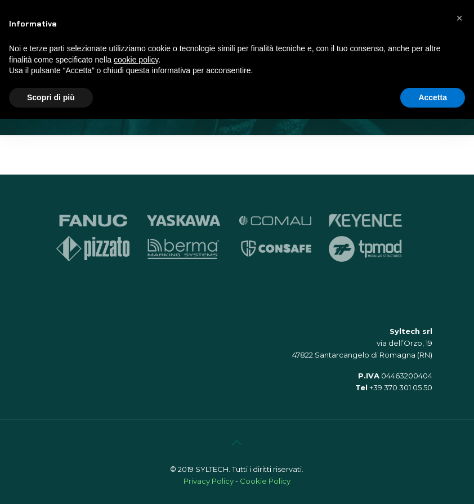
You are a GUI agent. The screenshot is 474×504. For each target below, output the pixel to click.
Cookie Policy (265, 480)
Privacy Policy (209, 480)
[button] (459, 18)
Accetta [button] (432, 97)
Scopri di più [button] (51, 97)
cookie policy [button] (136, 59)
